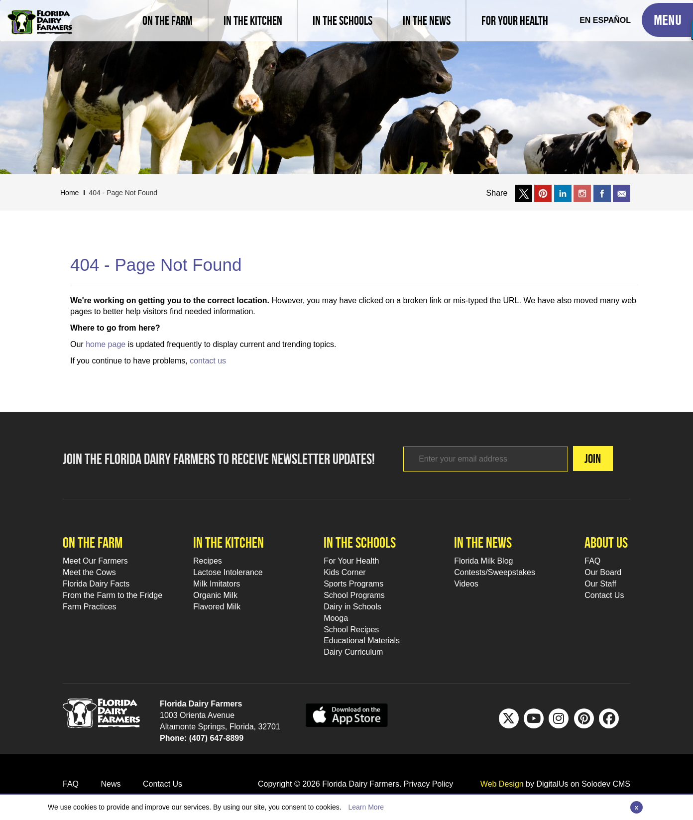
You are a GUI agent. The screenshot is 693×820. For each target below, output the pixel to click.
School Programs (354, 595)
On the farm (92, 542)
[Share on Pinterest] (543, 193)
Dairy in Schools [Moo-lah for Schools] (352, 606)
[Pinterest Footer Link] (584, 718)
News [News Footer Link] (110, 784)
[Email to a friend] (621, 193)
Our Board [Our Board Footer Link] (602, 572)
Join (592, 459)
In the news (483, 542)
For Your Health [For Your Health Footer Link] (351, 561)
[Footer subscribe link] (485, 459)
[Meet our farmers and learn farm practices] (167, 20)
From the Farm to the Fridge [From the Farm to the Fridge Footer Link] (112, 595)
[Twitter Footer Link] (509, 718)
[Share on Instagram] (582, 193)
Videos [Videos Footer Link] (466, 584)
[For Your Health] (514, 20)
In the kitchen (228, 542)
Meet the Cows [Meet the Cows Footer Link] (89, 572)
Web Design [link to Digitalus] (502, 784)
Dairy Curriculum (353, 652)
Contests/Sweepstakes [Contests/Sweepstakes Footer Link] (494, 572)
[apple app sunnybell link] (347, 714)
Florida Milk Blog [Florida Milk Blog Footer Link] (483, 561)
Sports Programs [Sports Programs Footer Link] (353, 584)
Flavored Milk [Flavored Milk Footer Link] (216, 606)
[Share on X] (523, 193)
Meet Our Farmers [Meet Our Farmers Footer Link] (95, 561)
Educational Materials (362, 640)
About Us (606, 542)
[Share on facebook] (602, 193)
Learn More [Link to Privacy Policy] (366, 807)
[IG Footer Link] (559, 718)
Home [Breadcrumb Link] (69, 193)
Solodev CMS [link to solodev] (605, 784)
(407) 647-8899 (216, 738)
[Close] (636, 807)
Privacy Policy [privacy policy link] (429, 784)
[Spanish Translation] (605, 20)
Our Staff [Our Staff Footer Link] (600, 584)
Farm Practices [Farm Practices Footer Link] (89, 606)
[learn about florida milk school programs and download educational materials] (342, 20)
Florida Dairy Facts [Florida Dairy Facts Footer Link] (96, 584)
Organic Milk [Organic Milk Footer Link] (215, 595)
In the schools (360, 542)
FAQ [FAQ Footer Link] (592, 561)
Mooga (336, 618)
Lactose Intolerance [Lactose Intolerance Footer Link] (228, 572)
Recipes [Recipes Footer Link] (207, 561)
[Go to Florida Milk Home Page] (40, 14)
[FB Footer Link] (609, 718)
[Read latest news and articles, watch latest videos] (426, 20)
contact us (208, 360)
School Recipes (351, 629)
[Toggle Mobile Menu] (667, 20)
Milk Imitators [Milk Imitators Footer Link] (216, 584)
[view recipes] (252, 20)
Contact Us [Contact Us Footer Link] (604, 595)
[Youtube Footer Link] (534, 718)
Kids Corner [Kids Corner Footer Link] (344, 572)
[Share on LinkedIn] (563, 193)
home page (105, 344)
